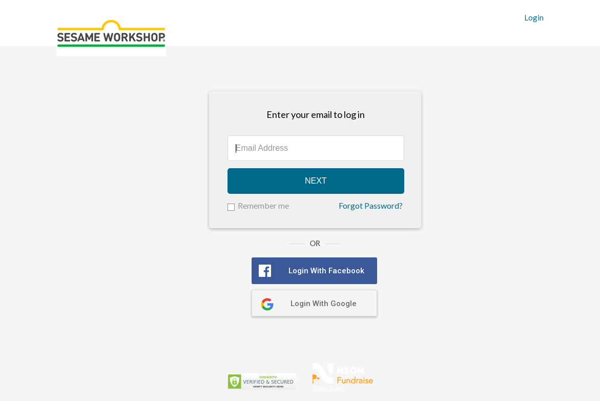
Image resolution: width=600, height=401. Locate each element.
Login (534, 18)
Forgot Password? (371, 206)
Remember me (263, 205)
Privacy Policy (328, 388)
